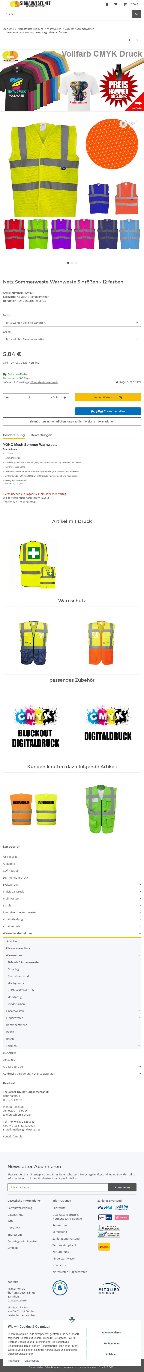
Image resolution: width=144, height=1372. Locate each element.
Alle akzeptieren (110, 1332)
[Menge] (29, 397)
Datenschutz (15, 1214)
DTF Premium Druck (15, 877)
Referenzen (59, 1225)
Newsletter (59, 1265)
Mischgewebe (16, 983)
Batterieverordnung (20, 1208)
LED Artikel (9, 1052)
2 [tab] (72, 263)
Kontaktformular (13, 1136)
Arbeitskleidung (13, 919)
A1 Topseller (11, 856)
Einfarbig (13, 969)
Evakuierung (11, 884)
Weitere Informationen (99, 421)
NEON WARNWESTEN (21, 990)
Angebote (9, 863)
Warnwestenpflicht (64, 1245)
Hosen (10, 1039)
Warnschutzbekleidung (17, 933)
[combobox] (72, 323)
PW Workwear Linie (18, 948)
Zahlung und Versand (66, 1238)
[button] (107, 4)
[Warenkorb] (130, 4)
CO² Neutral (10, 870)
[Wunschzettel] (115, 4)
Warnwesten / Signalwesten (69, 1272)
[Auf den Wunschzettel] (133, 124)
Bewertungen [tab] (41, 435)
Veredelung (59, 1232)
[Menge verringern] (7, 397)
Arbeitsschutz (11, 926)
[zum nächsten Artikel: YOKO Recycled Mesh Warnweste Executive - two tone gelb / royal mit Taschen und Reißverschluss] (137, 40)
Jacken (10, 1032)
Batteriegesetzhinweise (22, 1241)
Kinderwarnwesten (64, 1258)
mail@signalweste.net (26, 1129)
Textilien (11, 1046)
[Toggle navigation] (5, 2)
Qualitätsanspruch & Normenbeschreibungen (67, 1216)
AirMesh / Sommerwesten (33, 297)
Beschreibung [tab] (14, 435)
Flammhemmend (18, 976)
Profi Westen (11, 898)
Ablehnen (110, 1354)
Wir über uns (60, 1251)
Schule (7, 905)
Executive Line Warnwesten (20, 912)
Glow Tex (11, 941)
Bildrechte (58, 1208)
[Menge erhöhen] (65, 397)
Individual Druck (13, 891)
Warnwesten (14, 955)
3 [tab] (76, 263)
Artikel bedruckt (13, 1066)
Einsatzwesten (15, 1011)
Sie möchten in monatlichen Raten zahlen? (72, 421)
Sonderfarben (16, 1004)
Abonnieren (122, 1187)
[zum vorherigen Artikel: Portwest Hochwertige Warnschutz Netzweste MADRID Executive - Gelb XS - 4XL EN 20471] (129, 40)
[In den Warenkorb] (6, 115)
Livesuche (14, 1228)
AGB (10, 1221)
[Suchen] (68, 14)
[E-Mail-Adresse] (58, 1187)
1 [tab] (68, 263)
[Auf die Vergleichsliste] (123, 124)
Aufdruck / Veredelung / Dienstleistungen (29, 1073)
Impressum (15, 1234)
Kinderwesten (14, 1018)
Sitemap (13, 1248)
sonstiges (9, 1059)
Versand (34, 362)
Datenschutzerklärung (73, 1174)
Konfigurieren (110, 1343)
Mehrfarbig (15, 997)
